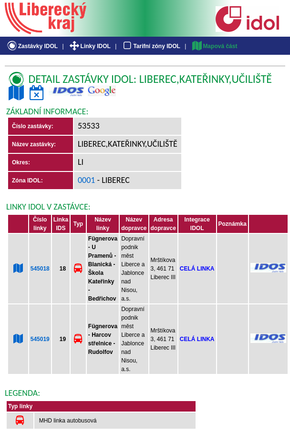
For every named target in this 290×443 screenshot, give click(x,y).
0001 (86, 180)
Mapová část (214, 46)
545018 (40, 268)
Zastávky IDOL (32, 46)
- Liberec (112, 180)
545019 (40, 339)
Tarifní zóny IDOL (150, 46)
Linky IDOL (89, 46)
